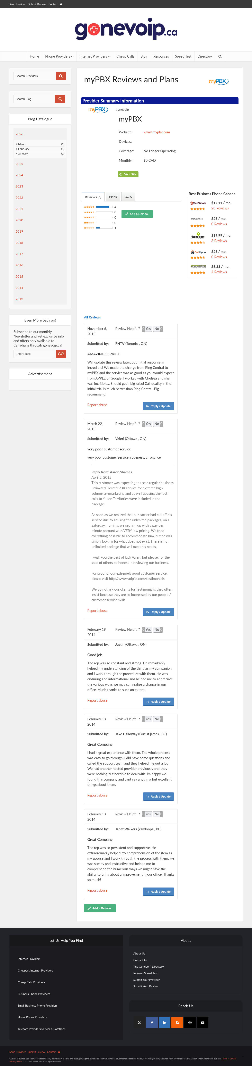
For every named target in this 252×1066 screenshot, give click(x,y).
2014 (19, 288)
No (158, 329)
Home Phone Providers (32, 1017)
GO (61, 354)
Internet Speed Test (145, 973)
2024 (19, 175)
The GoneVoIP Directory (148, 966)
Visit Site (130, 174)
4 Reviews (219, 272)
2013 (19, 299)
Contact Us (140, 960)
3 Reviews (219, 241)
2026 (19, 134)
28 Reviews (220, 208)
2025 (19, 164)
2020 (19, 220)
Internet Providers (93, 56)
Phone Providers (57, 56)
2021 (19, 209)
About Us (139, 953)
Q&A (128, 197)
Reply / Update (161, 406)
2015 (19, 276)
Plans (113, 197)
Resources (161, 56)
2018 (19, 242)
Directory (205, 56)
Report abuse (97, 405)
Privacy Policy (15, 1061)
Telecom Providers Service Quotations (41, 1029)
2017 (19, 254)
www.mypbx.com (157, 132)
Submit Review (37, 4)
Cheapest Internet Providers (35, 970)
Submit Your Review (145, 986)
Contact (53, 4)
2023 (19, 186)
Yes (146, 329)
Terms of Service (229, 1058)
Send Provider (17, 4)
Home (34, 56)
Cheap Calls (125, 56)
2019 (19, 231)
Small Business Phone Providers (37, 1005)
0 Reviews (219, 224)
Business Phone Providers (34, 994)
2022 (19, 197)
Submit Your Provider (146, 979)
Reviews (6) (93, 197)
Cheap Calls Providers (31, 982)
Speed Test (183, 56)
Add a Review (139, 214)
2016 (19, 265)
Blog (144, 56)
